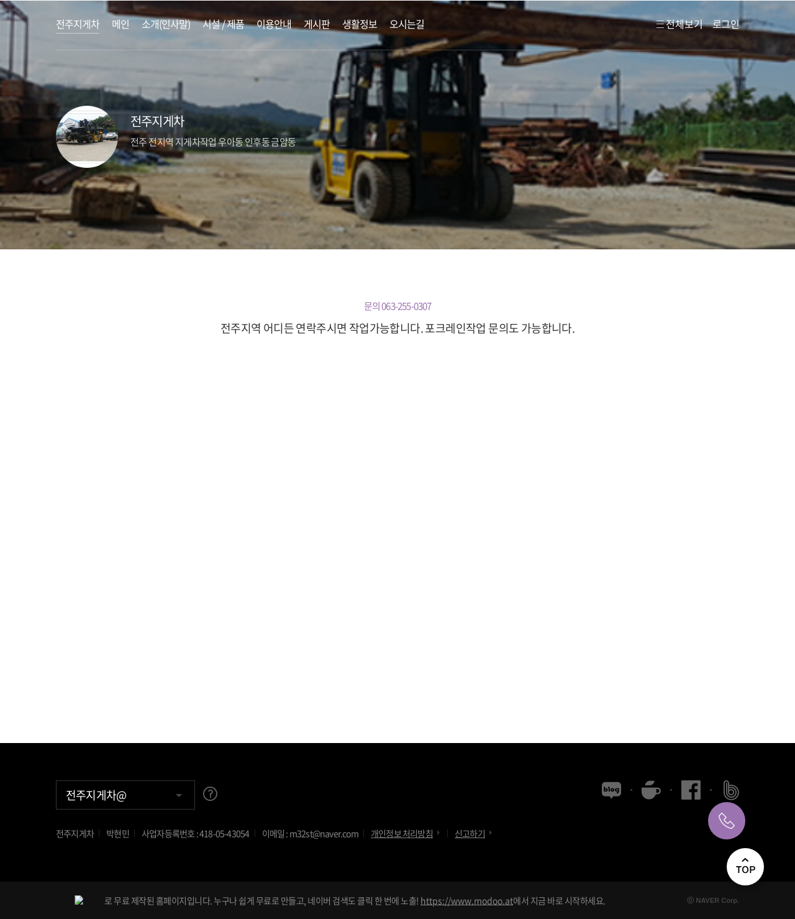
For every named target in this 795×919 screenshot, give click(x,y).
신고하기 (474, 833)
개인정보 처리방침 (406, 833)
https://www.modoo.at (466, 900)
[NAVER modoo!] (79, 900)
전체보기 (679, 23)
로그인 (725, 23)
